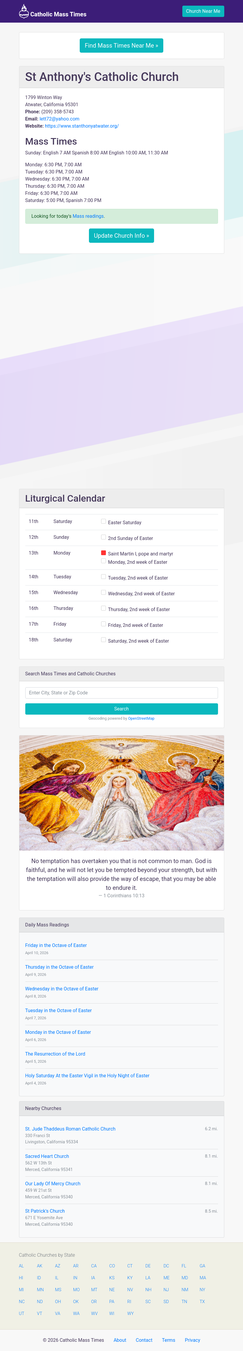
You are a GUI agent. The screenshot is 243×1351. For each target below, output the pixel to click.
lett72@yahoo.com (59, 119)
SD (166, 1301)
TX (202, 1301)
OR (94, 1301)
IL (56, 1277)
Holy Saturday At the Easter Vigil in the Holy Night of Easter (87, 1075)
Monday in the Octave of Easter (58, 1032)
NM (184, 1289)
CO (112, 1266)
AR (76, 1266)
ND (40, 1301)
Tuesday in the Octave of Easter (58, 1010)
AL (21, 1266)
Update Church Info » (121, 235)
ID (39, 1277)
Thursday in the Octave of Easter (59, 967)
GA (202, 1266)
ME (167, 1277)
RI (129, 1301)
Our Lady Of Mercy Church (53, 1183)
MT (94, 1289)
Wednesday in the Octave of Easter (62, 989)
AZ (57, 1266)
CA (94, 1266)
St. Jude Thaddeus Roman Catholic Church (70, 1129)
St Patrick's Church (45, 1211)
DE (148, 1266)
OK (76, 1301)
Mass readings (88, 216)
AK (39, 1266)
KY (130, 1277)
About (120, 1340)
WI (111, 1313)
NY (202, 1289)
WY (130, 1313)
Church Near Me (203, 11)
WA (76, 1313)
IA (93, 1277)
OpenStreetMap (141, 718)
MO (76, 1289)
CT (130, 1266)
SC (148, 1301)
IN (75, 1277)
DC (166, 1266)
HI (21, 1277)
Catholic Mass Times (53, 11)
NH (148, 1289)
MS (58, 1289)
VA (57, 1313)
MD (184, 1277)
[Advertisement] (121, 302)
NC (22, 1301)
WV (94, 1313)
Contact (144, 1340)
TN (184, 1301)
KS (112, 1277)
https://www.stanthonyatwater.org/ (82, 126)
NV (130, 1289)
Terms (168, 1340)
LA (147, 1277)
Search (121, 709)
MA (203, 1277)
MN (40, 1289)
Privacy (192, 1340)
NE (112, 1289)
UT (21, 1313)
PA (111, 1301)
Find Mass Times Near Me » (121, 45)
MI (21, 1289)
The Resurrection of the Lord (55, 1054)
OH (58, 1301)
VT (39, 1313)
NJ (166, 1289)
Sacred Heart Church (47, 1156)
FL (183, 1266)
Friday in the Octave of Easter (56, 945)
